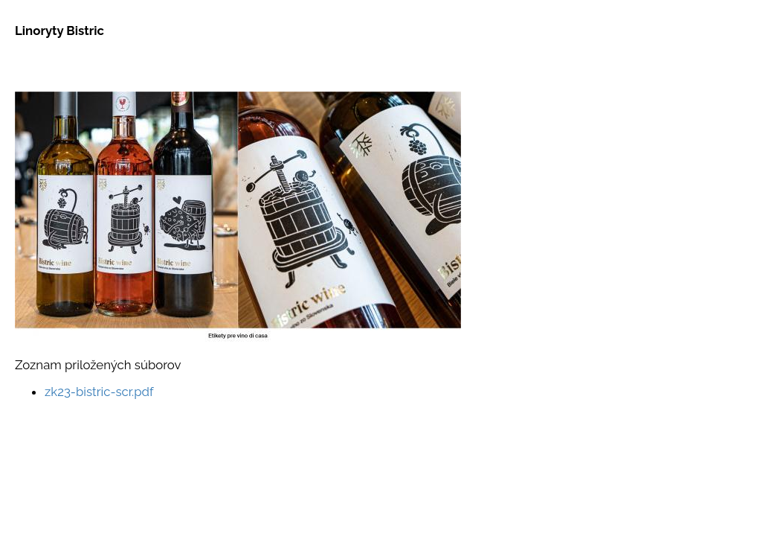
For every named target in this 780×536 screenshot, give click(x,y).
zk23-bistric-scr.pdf (99, 391)
